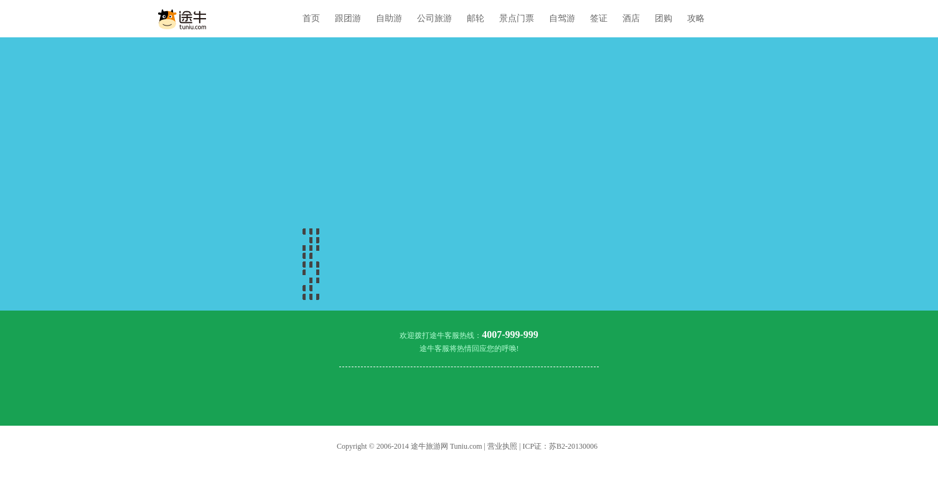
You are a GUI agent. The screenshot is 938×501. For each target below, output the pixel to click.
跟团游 (348, 18)
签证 (598, 18)
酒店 (631, 18)
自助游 (389, 18)
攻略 (696, 18)
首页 (311, 18)
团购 (663, 18)
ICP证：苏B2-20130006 (560, 446)
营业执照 (502, 446)
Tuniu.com (466, 446)
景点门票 (516, 18)
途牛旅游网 (429, 446)
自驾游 (562, 18)
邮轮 (475, 18)
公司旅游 (434, 18)
